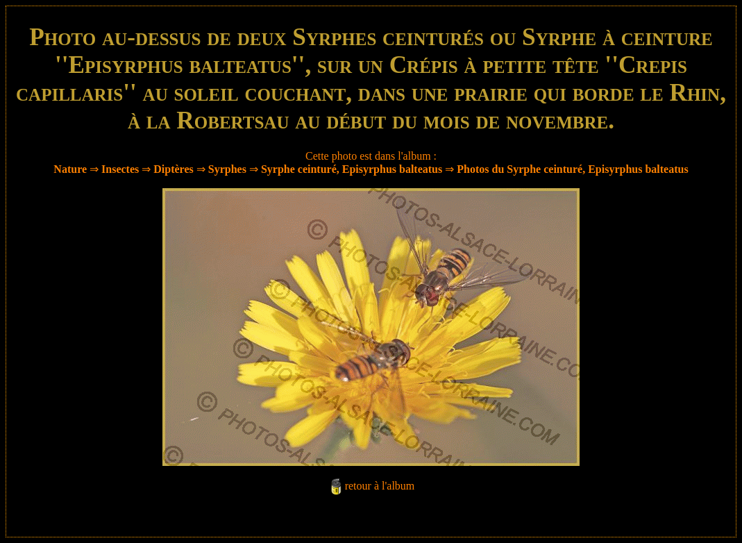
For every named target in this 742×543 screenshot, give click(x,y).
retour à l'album (380, 486)
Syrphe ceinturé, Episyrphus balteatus (351, 169)
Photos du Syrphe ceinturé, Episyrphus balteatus (572, 169)
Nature (70, 169)
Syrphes (227, 169)
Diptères (173, 169)
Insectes (120, 169)
